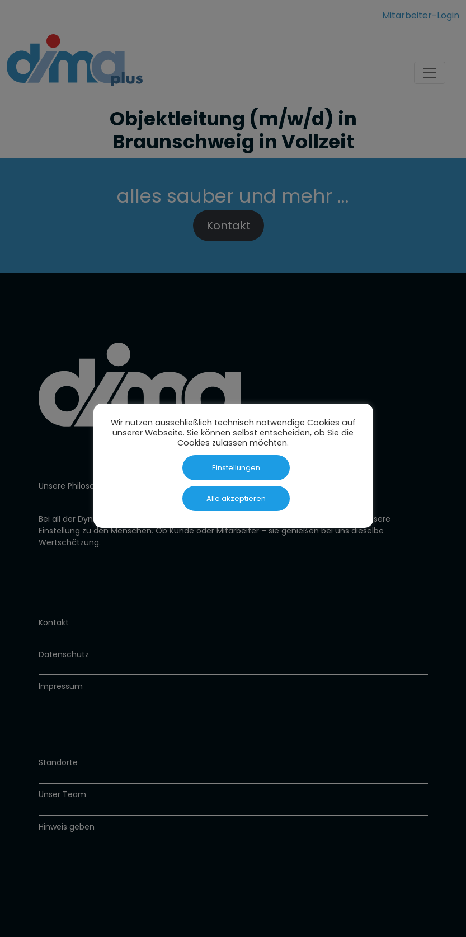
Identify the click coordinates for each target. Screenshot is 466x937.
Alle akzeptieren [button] (236, 498)
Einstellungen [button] (236, 467)
